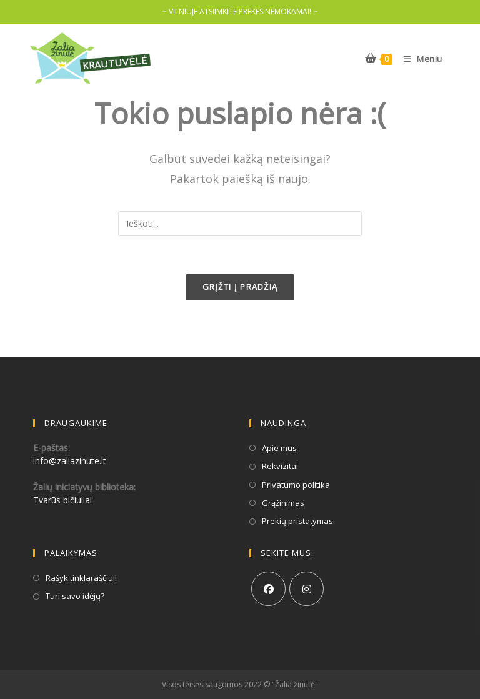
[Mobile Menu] (418, 58)
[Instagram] (306, 589)
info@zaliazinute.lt (69, 461)
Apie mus (279, 448)
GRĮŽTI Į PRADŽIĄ (240, 286)
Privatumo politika (296, 484)
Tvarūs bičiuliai (62, 500)
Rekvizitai (280, 466)
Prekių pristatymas (297, 521)
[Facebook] (268, 589)
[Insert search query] (240, 223)
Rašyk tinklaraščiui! (81, 577)
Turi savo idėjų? (75, 596)
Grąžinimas (283, 502)
